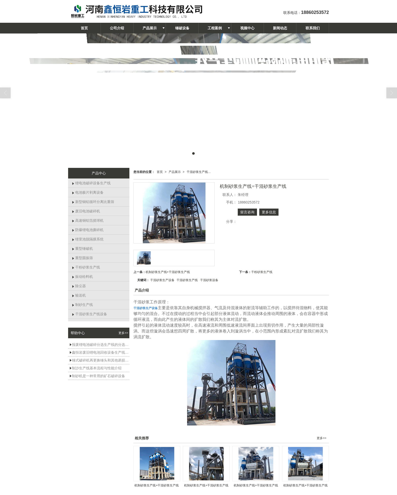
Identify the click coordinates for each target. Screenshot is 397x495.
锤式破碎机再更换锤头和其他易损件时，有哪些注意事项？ (99, 360)
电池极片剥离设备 (88, 192)
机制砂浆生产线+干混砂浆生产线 (168, 272)
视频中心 (247, 28)
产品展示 (150, 28)
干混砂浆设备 (209, 280)
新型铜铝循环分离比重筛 (93, 202)
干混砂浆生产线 (187, 280)
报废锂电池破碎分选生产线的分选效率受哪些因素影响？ (99, 344)
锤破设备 (182, 28)
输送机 (79, 295)
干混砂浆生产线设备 (200, 172)
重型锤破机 (82, 248)
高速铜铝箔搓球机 (88, 220)
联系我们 (313, 28)
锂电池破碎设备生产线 (91, 183)
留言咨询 (247, 212)
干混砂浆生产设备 (162, 280)
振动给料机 (82, 277)
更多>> (321, 438)
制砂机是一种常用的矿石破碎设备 (97, 376)
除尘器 (79, 286)
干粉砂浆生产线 (261, 272)
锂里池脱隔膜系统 (88, 239)
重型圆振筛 (82, 258)
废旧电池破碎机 (86, 211)
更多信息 (269, 212)
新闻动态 (280, 28)
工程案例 (215, 28)
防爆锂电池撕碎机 (88, 230)
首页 (84, 28)
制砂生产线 (82, 305)
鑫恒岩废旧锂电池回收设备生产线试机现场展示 (99, 352)
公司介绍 (117, 28)
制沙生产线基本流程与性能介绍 (95, 368)
